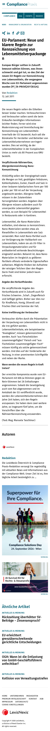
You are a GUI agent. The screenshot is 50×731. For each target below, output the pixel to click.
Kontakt (33, 699)
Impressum (7, 701)
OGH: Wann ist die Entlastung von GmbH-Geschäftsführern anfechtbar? (22, 660)
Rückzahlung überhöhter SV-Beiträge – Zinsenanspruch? (21, 618)
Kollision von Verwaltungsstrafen (25, 678)
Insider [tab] (39, 16)
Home (4, 696)
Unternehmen (17, 696)
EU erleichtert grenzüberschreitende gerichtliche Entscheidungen (21, 638)
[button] (17, 33)
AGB (41, 699)
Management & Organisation (20, 25)
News (4, 25)
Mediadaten (32, 696)
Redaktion (12, 93)
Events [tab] (29, 16)
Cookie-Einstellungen (13, 704)
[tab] (9, 16)
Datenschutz (21, 701)
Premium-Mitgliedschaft (14, 699)
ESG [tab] (20, 16)
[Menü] (3, 4)
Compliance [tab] (9, 16)
